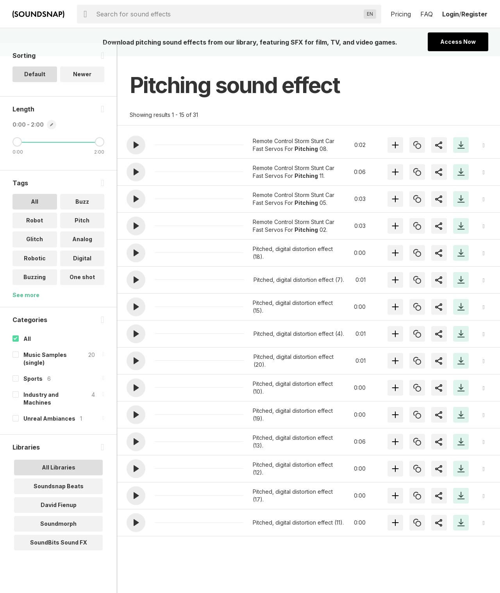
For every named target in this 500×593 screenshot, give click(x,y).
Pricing (401, 14)
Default (34, 87)
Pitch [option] (82, 233)
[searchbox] (228, 14)
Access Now (458, 41)
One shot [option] (82, 290)
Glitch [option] (34, 252)
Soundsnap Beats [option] (59, 499)
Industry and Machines (41, 411)
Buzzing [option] (34, 290)
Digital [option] (82, 271)
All (27, 351)
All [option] (34, 214)
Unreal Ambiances (49, 431)
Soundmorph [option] (58, 536)
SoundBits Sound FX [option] (58, 555)
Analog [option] (82, 252)
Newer (82, 87)
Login (450, 14)
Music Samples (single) (45, 371)
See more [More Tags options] (25, 308)
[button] (136, 145)
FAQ (426, 14)
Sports (33, 391)
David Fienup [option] (59, 517)
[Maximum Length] (99, 155)
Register (474, 14)
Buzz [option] (82, 214)
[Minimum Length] (17, 155)
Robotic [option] (35, 271)
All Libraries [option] (58, 480)
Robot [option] (34, 233)
